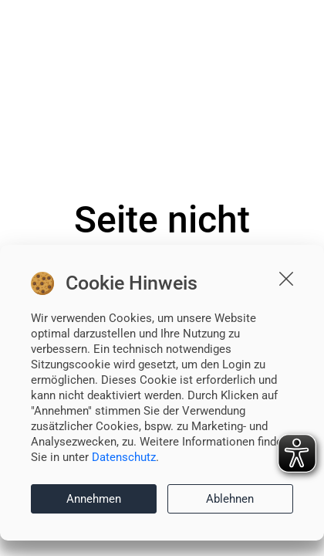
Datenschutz (124, 457)
